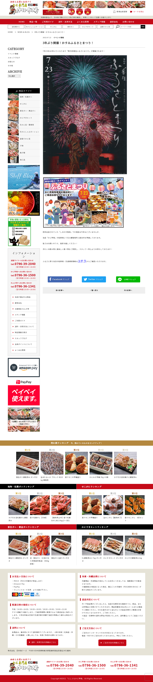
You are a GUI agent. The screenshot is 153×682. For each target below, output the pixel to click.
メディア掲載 (99, 21)
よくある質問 (83, 21)
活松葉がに (16, 27)
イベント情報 (13, 54)
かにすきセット (88, 27)
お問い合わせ (128, 21)
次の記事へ (128, 290)
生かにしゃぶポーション (35, 27)
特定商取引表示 (21, 332)
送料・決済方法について (24, 326)
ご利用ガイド (48, 21)
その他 (10, 65)
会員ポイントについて (23, 344)
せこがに (53, 27)
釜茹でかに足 (105, 27)
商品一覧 (33, 21)
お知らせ (11, 61)
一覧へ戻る (94, 290)
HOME (22, 21)
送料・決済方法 (65, 21)
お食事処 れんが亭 (22, 309)
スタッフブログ (14, 57)
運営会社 (114, 21)
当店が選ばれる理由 (23, 297)
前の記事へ (60, 290)
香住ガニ (70, 27)
